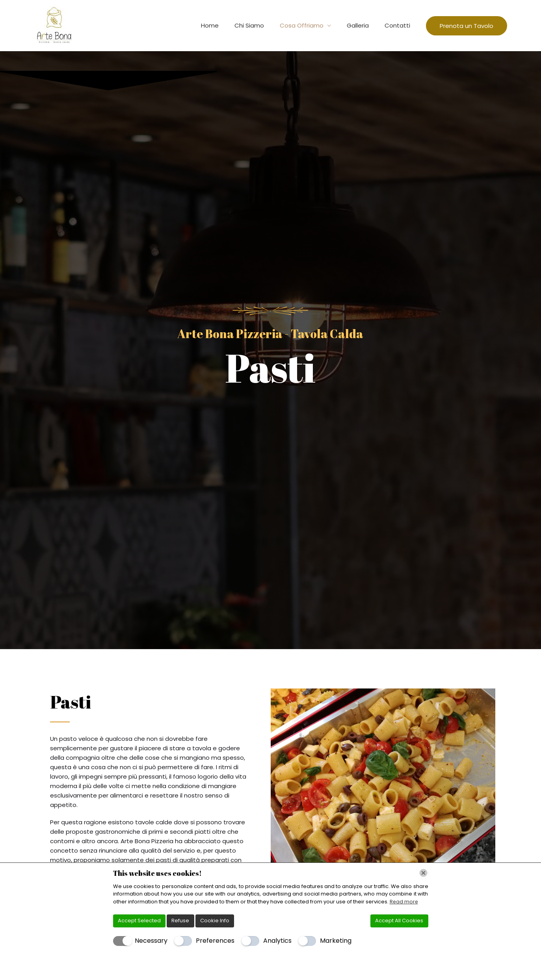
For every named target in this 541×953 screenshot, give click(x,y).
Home (227, 25)
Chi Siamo (263, 25)
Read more (404, 901)
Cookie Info (214, 920)
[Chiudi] (423, 873)
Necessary (151, 940)
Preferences (215, 940)
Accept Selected (139, 920)
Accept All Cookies (399, 920)
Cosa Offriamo (311, 25)
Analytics (277, 940)
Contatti (399, 25)
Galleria (364, 25)
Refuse (180, 920)
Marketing (335, 940)
